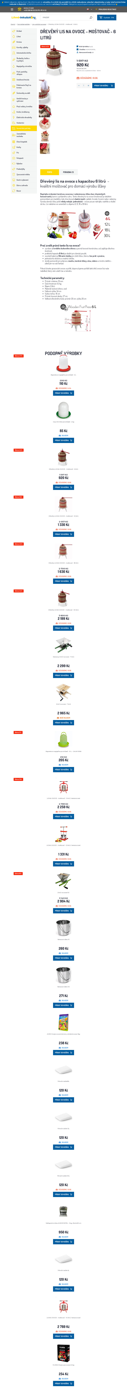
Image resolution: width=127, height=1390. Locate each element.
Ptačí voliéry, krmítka (21, 106)
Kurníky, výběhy (19, 47)
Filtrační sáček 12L (63, 1128)
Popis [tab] (49, 172)
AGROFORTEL (91, 49)
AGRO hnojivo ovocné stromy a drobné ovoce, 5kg (63, 1034)
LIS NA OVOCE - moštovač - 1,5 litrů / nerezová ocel (63, 845)
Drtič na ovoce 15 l (63, 892)
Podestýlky (18, 169)
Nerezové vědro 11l (63, 939)
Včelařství (17, 123)
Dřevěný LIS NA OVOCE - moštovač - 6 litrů (63, 469)
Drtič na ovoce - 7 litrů (63, 704)
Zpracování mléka (20, 174)
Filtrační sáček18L (63, 1081)
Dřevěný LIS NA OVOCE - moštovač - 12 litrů (63, 516)
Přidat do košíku (103, 85)
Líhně (16, 36)
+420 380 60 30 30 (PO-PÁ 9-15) (32, 8)
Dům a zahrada (19, 185)
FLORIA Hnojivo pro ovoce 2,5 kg (63, 1365)
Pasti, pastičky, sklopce (19, 73)
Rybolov (16, 163)
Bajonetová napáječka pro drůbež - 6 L (63, 375)
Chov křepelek (19, 141)
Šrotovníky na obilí (20, 93)
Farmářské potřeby (23, 24)
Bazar (16, 191)
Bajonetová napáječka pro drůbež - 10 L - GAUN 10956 (63, 751)
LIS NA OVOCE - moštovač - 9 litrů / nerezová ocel (63, 798)
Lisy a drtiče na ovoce (39, 24)
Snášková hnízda (20, 79)
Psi (15, 152)
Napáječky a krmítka (21, 66)
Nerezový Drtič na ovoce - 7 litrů (63, 657)
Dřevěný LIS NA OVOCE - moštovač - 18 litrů (63, 563)
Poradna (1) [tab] (68, 172)
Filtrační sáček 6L (63, 1270)
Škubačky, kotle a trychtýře (20, 59)
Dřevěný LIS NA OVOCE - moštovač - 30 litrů (63, 610)
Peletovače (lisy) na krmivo (21, 86)
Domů (13, 24)
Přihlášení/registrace (105, 9)
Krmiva (16, 42)
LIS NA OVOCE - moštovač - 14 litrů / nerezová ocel (63, 1318)
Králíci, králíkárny (20, 112)
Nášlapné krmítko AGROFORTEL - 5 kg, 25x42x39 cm (63, 1223)
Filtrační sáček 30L (63, 1176)
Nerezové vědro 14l (63, 987)
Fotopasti (17, 158)
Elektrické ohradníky (21, 117)
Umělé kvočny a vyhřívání (19, 99)
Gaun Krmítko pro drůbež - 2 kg (63, 422)
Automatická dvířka (21, 53)
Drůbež (16, 31)
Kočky (16, 147)
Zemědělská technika (18, 135)
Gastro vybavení (19, 180)
